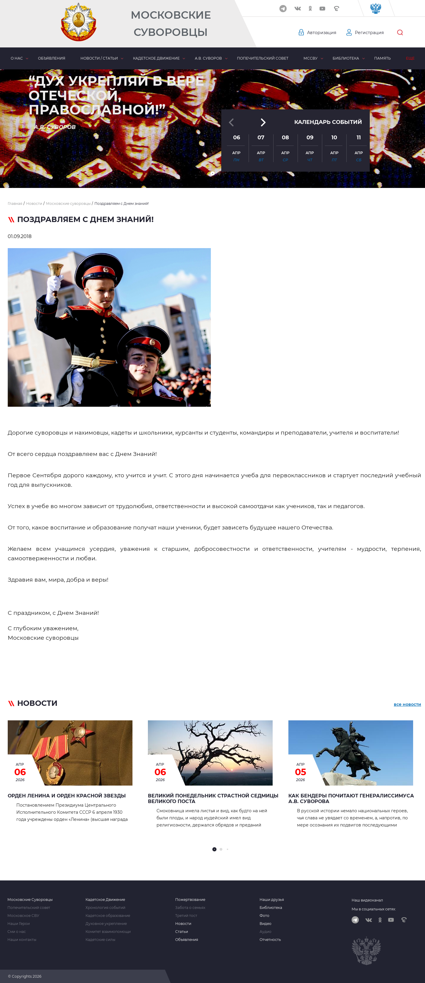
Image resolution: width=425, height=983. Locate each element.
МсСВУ (310, 58)
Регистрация (369, 32)
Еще (410, 58)
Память (382, 58)
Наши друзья (272, 899)
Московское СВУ (23, 915)
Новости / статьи (99, 58)
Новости (183, 923)
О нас (17, 58)
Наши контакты (21, 939)
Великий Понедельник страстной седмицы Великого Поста (213, 798)
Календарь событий (328, 122)
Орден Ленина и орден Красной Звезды (67, 796)
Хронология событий (105, 907)
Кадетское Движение (105, 899)
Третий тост (186, 915)
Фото (264, 915)
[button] (213, 173)
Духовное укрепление (106, 923)
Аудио (265, 931)
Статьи (181, 931)
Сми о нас (16, 931)
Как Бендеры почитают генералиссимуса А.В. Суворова (351, 798)
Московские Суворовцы (171, 24)
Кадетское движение (156, 58)
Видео (265, 923)
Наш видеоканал (367, 900)
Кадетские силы (100, 939)
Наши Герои (18, 923)
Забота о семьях (190, 907)
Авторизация (321, 32)
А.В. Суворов (208, 58)
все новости (407, 704)
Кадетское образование (108, 915)
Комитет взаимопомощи (108, 931)
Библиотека (346, 58)
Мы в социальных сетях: (374, 909)
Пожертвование (190, 899)
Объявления (51, 58)
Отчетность (270, 939)
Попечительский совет (262, 58)
